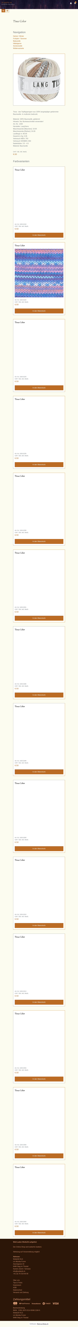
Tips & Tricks (17, 1283)
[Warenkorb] (75, 3)
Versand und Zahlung (21, 1292)
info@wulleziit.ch (19, 1271)
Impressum (17, 1285)
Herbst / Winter (18, 36)
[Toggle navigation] (7, 10)
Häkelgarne (17, 43)
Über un (16, 1280)
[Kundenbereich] (71, 3)
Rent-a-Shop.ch (42, 1324)
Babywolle (17, 41)
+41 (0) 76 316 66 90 (20, 1274)
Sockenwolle (17, 46)
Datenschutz (17, 1290)
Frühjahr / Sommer (20, 38)
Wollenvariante (18, 48)
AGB (15, 1287)
